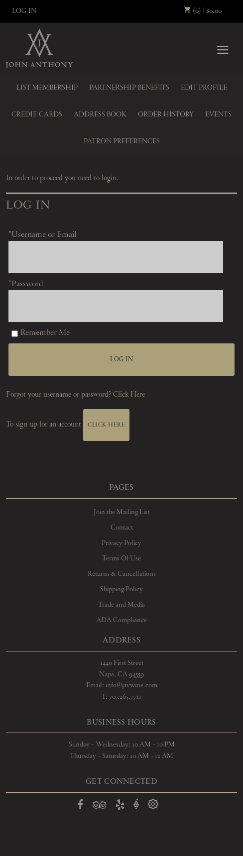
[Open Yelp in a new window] (120, 806)
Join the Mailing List (121, 512)
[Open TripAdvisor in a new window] (100, 806)
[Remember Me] (14, 333)
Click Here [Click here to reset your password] (129, 395)
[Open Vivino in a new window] (136, 804)
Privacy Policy (121, 542)
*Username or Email (42, 234)
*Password (25, 284)
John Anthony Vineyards (39, 48)
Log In (24, 10)
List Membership (47, 87)
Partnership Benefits (129, 87)
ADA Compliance (121, 620)
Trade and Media (121, 604)
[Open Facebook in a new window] (80, 806)
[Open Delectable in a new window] (153, 804)
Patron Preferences (122, 141)
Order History (166, 114)
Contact (122, 527)
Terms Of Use (121, 558)
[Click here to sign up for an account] (106, 425)
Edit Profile (204, 87)
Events (218, 114)
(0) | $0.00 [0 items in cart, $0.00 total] (203, 10)
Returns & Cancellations (122, 573)
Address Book (100, 114)
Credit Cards (36, 114)
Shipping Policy (121, 589)
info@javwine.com (131, 685)
